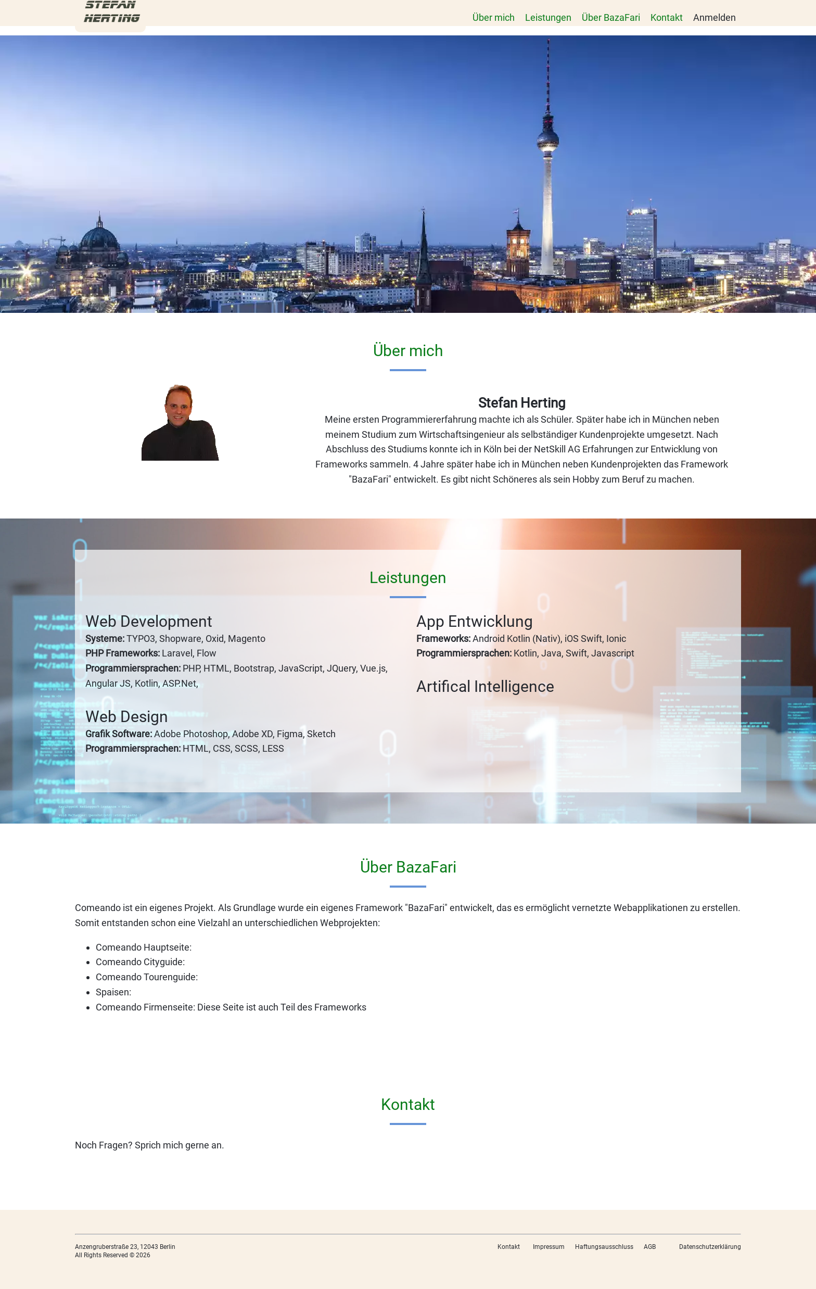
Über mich (494, 17)
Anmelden (714, 17)
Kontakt (667, 17)
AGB (650, 1246)
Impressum (549, 1246)
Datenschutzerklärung (710, 1246)
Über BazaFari (611, 17)
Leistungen (548, 17)
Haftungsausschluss (604, 1246)
